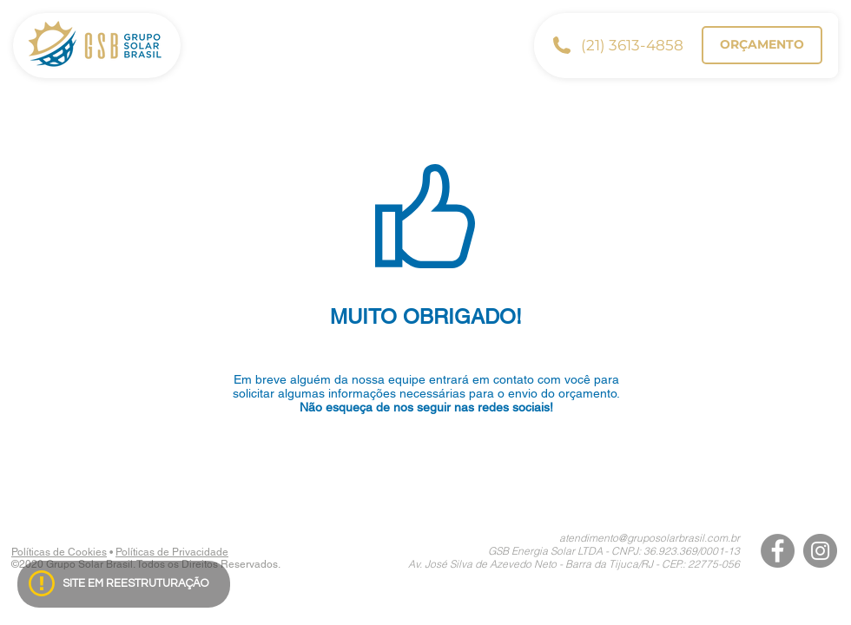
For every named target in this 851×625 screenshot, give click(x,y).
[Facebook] (778, 551)
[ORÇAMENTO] (762, 45)
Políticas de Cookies (59, 552)
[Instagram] (820, 551)
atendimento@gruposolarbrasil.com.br (649, 537)
